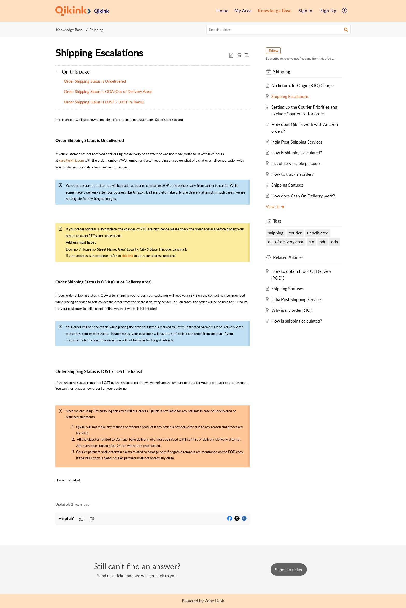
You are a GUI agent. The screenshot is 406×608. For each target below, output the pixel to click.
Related (288, 257)
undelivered (318, 233)
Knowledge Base (69, 29)
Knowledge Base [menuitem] (275, 10)
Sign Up (328, 10)
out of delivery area (285, 242)
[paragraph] (152, 306)
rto (311, 242)
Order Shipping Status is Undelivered (95, 81)
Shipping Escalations (290, 96)
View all (275, 206)
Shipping (96, 29)
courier (295, 233)
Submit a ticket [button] (288, 570)
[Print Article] (239, 55)
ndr (323, 242)
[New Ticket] (289, 570)
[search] (278, 29)
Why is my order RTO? (292, 310)
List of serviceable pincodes (297, 163)
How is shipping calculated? (297, 152)
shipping (276, 233)
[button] (346, 29)
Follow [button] (273, 50)
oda (334, 242)
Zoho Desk (214, 601)
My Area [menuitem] (243, 10)
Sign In (306, 10)
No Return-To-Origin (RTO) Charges (304, 85)
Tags (277, 221)
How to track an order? (293, 174)
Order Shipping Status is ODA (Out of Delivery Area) (108, 91)
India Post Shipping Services (297, 142)
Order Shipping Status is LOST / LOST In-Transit (104, 101)
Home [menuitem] (222, 10)
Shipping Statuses (288, 185)
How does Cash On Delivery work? (303, 196)
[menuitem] (222, 11)
